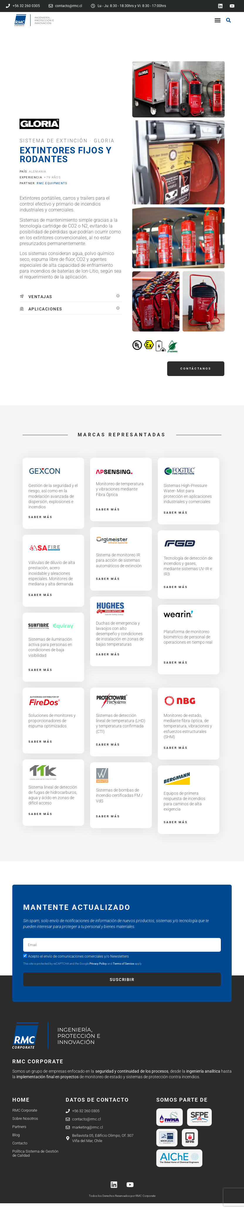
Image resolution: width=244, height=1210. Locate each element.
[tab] (71, 296)
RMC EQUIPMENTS (52, 183)
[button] (218, 20)
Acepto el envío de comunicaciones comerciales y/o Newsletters (78, 963)
